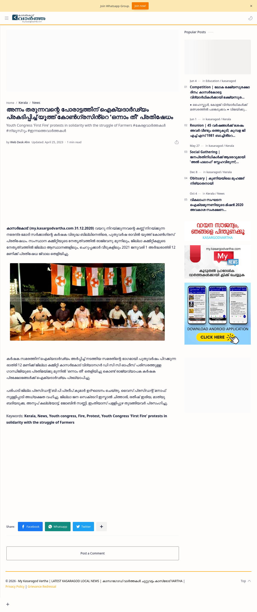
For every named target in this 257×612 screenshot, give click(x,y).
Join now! (140, 6)
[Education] (214, 83)
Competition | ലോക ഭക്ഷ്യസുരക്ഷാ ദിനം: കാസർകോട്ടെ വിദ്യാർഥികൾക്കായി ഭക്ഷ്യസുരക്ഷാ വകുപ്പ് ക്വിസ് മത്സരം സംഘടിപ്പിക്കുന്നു (221, 94)
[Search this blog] (92, 18)
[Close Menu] (250, 6)
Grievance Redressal (58, 602)
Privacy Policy (31, 602)
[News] (221, 196)
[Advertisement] (101, 63)
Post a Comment (101, 569)
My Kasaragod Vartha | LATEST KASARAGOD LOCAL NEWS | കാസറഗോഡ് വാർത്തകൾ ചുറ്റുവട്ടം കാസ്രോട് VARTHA (117, 597)
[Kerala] (227, 121)
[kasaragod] (229, 83)
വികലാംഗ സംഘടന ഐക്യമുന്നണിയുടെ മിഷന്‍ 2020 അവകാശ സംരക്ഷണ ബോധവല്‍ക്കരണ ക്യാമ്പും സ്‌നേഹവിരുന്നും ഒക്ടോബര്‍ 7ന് (217, 207)
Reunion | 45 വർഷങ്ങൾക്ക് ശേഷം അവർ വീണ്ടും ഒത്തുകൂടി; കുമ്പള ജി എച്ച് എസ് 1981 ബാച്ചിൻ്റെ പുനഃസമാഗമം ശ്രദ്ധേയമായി (218, 132)
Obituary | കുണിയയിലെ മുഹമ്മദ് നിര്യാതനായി (218, 183)
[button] (249, 18)
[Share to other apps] (117, 542)
